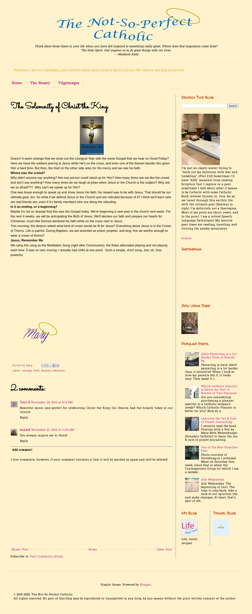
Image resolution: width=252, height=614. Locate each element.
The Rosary (40, 82)
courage (27, 371)
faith (36, 371)
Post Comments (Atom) (46, 556)
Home (17, 82)
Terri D (25, 402)
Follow (186, 238)
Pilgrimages (68, 82)
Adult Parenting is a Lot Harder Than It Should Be (219, 357)
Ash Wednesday (212, 480)
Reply (24, 418)
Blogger (145, 585)
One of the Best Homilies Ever (219, 449)
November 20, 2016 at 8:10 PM (52, 402)
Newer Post (20, 550)
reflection (58, 371)
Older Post (164, 550)
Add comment (22, 450)
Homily (46, 371)
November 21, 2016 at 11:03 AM (52, 430)
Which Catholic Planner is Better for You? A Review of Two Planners (219, 389)
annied (25, 430)
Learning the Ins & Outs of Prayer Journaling (218, 420)
